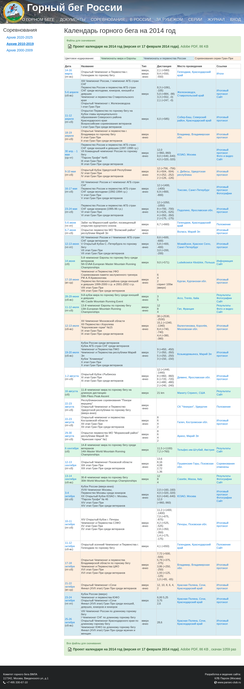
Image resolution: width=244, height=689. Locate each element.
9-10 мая (70, 171)
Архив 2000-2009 (19, 50)
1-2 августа (72, 375)
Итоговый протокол (223, 92)
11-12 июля (72, 307)
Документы (72, 19)
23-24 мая (71, 208)
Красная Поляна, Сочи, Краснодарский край (191, 586)
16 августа (71, 391)
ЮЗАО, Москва (186, 154)
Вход (235, 19)
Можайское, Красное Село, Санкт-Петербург (194, 245)
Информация (225, 261)
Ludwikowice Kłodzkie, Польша (196, 262)
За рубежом (169, 19)
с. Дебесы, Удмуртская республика (191, 173)
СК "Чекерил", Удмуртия (192, 406)
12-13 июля (72, 325)
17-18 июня (72, 279)
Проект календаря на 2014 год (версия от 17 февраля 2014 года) (126, 46)
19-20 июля (72, 352)
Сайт (220, 96)
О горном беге (38, 19)
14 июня (70, 261)
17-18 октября (70, 565)
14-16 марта (68, 72)
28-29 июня (72, 296)
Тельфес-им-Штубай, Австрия (195, 449)
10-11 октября (70, 523)
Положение (224, 224)
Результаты (224, 295)
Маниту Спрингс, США (191, 392)
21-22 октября (70, 585)
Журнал (216, 19)
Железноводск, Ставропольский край (190, 94)
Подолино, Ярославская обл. (195, 210)
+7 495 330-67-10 (17, 682)
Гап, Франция (185, 308)
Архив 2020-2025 (19, 37)
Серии (195, 19)
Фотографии (224, 193)
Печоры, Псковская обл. (192, 524)
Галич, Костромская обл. (192, 422)
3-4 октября (70, 494)
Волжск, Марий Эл (188, 231)
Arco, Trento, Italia (188, 298)
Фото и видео (225, 156)
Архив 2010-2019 (20, 44)
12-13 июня (72, 243)
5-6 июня (70, 222)
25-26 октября (70, 621)
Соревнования (108, 19)
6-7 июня (70, 230)
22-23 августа (69, 405)
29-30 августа (69, 434)
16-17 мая (71, 188)
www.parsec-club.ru (229, 682)
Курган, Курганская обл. (192, 281)
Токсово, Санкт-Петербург (193, 190)
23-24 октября (70, 599)
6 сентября (71, 448)
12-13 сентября (70, 464)
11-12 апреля (69, 117)
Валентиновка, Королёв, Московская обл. (192, 327)
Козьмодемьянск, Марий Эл (194, 354)
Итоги (220, 73)
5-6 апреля (71, 92)
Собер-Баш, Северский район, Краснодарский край (194, 119)
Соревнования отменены (226, 465)
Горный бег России (74, 7)
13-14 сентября (70, 477)
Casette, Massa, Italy (189, 479)
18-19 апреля (69, 134)
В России (140, 19)
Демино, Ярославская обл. (193, 377)
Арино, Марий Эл (188, 435)
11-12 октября (70, 544)
